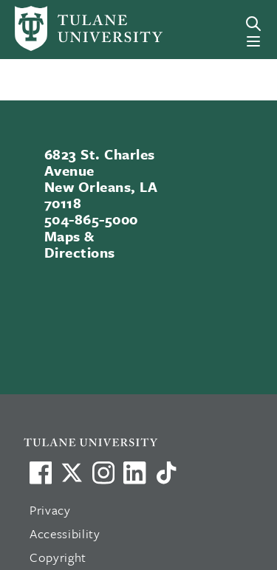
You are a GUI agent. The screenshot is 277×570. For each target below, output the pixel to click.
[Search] (253, 23)
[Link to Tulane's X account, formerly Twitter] (72, 472)
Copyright (58, 557)
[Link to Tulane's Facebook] (103, 472)
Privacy (50, 510)
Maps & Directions (79, 244)
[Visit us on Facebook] (41, 472)
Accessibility (65, 533)
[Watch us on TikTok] (166, 472)
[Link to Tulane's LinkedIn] (134, 472)
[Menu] (253, 41)
